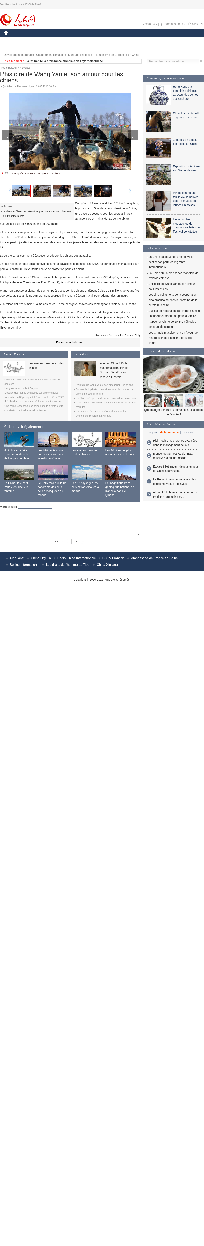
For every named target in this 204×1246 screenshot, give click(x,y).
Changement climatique (51, 54)
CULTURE (100, 38)
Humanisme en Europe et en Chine (117, 54)
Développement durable (19, 54)
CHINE (11, 38)
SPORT (161, 38)
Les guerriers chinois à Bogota (21, 388)
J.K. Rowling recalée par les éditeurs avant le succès (33, 401)
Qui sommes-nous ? (172, 24)
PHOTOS (12, 46)
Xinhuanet (17, 558)
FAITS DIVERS (123, 38)
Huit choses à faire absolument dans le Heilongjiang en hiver (17, 454)
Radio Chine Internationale (76, 558)
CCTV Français (113, 558)
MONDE (47, 38)
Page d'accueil (9, 67)
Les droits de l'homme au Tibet (68, 564)
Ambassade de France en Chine (154, 558)
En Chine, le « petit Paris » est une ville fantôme (16, 487)
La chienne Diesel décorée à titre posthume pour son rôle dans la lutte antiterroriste (37, 213)
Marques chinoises (80, 54)
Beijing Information (23, 564)
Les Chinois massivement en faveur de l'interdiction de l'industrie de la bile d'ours (173, 337)
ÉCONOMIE (28, 38)
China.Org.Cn (41, 558)
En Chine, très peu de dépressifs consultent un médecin (106, 398)
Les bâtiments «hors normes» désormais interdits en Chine (50, 454)
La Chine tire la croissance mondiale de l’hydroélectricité (64, 61)
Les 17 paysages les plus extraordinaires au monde (86, 487)
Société (26, 67)
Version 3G (150, 24)
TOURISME (178, 38)
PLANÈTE (145, 38)
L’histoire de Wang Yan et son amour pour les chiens (104, 385)
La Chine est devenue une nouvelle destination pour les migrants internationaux (171, 262)
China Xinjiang (107, 564)
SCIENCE (82, 38)
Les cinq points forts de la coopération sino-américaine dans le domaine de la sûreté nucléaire (173, 299)
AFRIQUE (65, 38)
